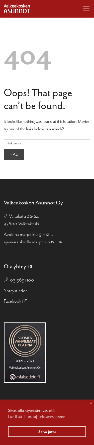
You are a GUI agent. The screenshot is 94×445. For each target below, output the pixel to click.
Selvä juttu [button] (47, 431)
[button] (86, 8)
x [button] (91, 402)
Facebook (12, 301)
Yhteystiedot (15, 291)
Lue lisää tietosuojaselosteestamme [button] (36, 416)
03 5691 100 (22, 280)
